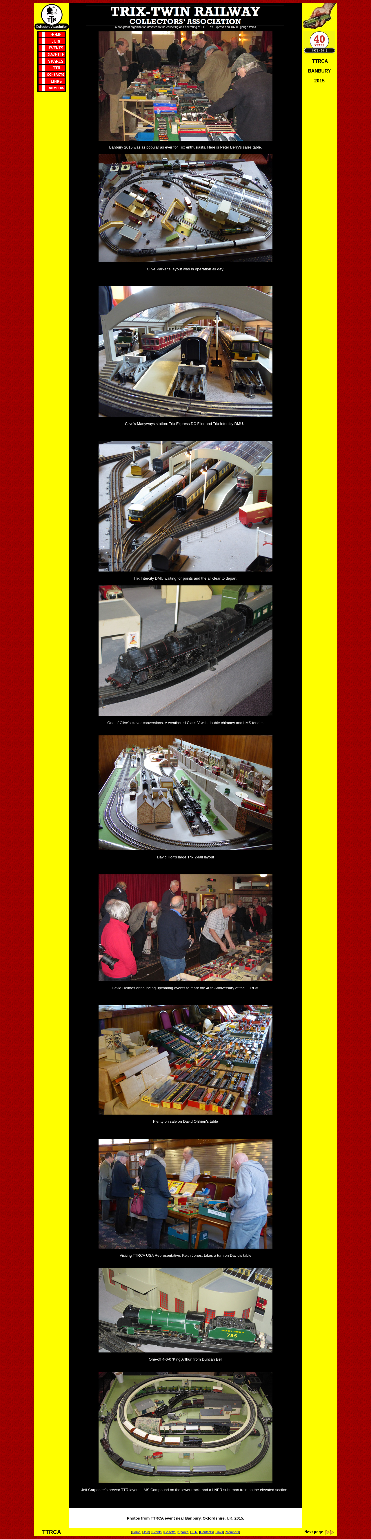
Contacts (206, 1532)
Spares (183, 1532)
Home (136, 1532)
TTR (194, 1532)
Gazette (170, 1532)
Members (232, 1532)
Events (157, 1532)
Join (146, 1532)
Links (219, 1532)
